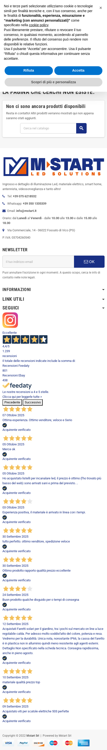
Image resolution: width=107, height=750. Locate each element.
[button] (101, 8)
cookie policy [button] (38, 25)
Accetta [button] (78, 70)
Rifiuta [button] (28, 70)
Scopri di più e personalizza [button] (53, 82)
